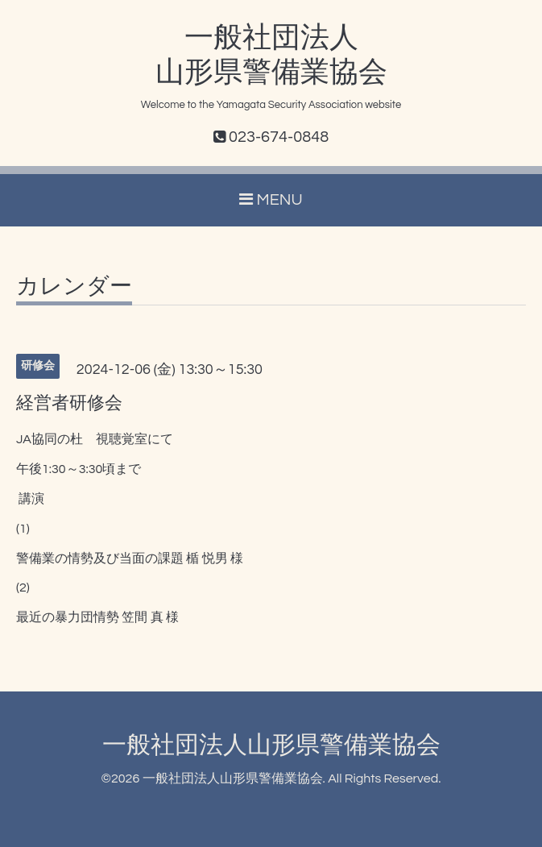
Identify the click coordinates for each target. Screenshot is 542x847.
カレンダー (74, 287)
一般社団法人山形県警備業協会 (271, 745)
